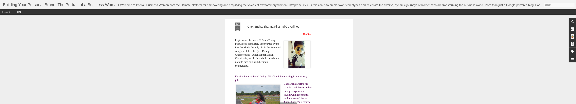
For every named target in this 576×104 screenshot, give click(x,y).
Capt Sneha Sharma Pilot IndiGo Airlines (273, 26)
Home (18, 12)
